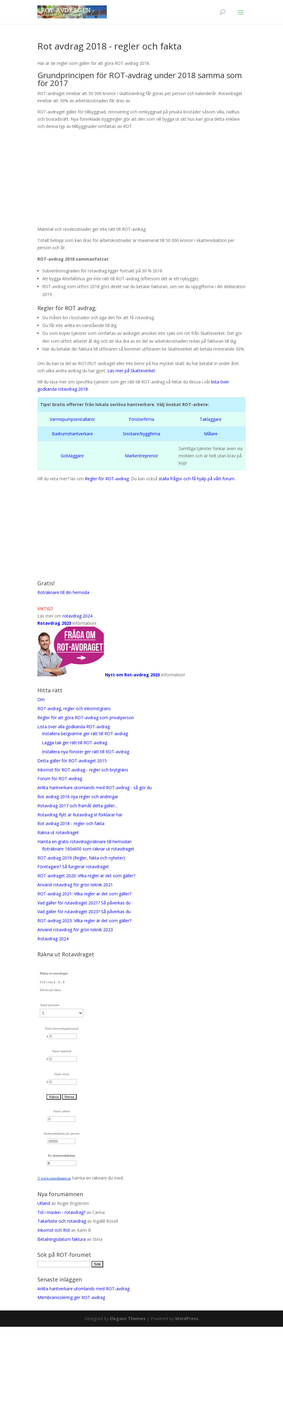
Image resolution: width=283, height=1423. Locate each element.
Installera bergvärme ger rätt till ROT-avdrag (85, 733)
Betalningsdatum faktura (61, 1239)
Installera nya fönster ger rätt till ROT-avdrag (85, 751)
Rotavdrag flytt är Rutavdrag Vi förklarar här (79, 815)
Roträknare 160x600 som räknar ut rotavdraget (88, 849)
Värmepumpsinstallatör (72, 419)
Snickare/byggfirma (141, 434)
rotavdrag (56, 1178)
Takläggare (210, 419)
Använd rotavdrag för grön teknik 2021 (75, 885)
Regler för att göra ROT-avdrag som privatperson (85, 717)
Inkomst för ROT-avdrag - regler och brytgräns (82, 770)
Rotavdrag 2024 (52, 939)
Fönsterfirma (141, 419)
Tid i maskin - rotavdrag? (61, 1212)
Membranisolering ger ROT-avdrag (71, 1297)
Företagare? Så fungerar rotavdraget (73, 866)
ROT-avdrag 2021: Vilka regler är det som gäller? (84, 894)
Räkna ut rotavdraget (58, 832)
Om (41, 699)
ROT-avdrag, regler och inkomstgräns (74, 708)
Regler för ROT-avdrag (107, 478)
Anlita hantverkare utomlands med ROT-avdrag (83, 1288)
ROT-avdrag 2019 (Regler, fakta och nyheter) (82, 858)
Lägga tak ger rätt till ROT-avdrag (74, 742)
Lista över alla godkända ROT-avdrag (73, 726)
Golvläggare (72, 456)
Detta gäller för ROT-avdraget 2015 (72, 761)
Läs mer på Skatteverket (131, 370)
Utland (43, 1203)
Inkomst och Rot (53, 1230)
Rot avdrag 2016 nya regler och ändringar (77, 796)
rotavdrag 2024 (77, 616)
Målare (211, 434)
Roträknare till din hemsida (63, 592)
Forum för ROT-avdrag (59, 778)
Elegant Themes (128, 1318)
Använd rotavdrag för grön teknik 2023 (75, 929)
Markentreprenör (141, 456)
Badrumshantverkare (72, 434)
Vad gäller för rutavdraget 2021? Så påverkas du (84, 903)
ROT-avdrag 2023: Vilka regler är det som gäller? (84, 920)
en (65, 1178)
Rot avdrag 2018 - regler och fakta (70, 823)
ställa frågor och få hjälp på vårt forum (196, 478)
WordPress (187, 1318)
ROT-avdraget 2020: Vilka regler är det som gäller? (86, 875)
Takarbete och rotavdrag (61, 1221)
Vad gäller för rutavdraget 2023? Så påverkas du (84, 911)
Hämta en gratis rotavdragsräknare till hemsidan (84, 841)
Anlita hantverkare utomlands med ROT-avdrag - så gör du (94, 787)
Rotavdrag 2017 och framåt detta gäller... (77, 805)
